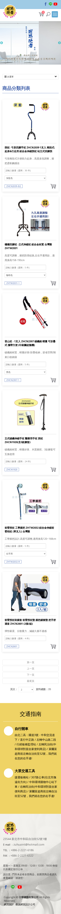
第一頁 (30, 662)
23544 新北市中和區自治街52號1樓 (25, 839)
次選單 (30, 76)
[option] (30, 44)
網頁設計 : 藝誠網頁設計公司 (19, 904)
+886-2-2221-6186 (22, 850)
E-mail (6, 844)
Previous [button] (1, 44)
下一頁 (30, 674)
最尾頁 (30, 681)
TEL (5, 850)
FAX (5, 855)
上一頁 (30, 668)
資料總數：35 (43, 689)
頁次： (14, 689)
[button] (48, 14)
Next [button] (59, 44)
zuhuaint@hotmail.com (28, 844)
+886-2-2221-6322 (22, 855)
